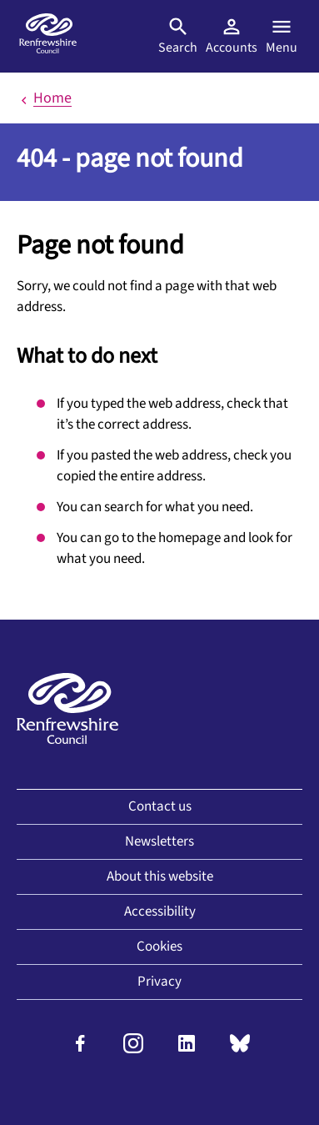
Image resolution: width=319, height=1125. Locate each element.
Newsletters (159, 841)
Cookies (159, 947)
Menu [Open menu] (281, 36)
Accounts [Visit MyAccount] (231, 36)
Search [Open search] (177, 36)
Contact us (160, 806)
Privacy (159, 982)
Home (44, 98)
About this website (160, 876)
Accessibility (160, 912)
